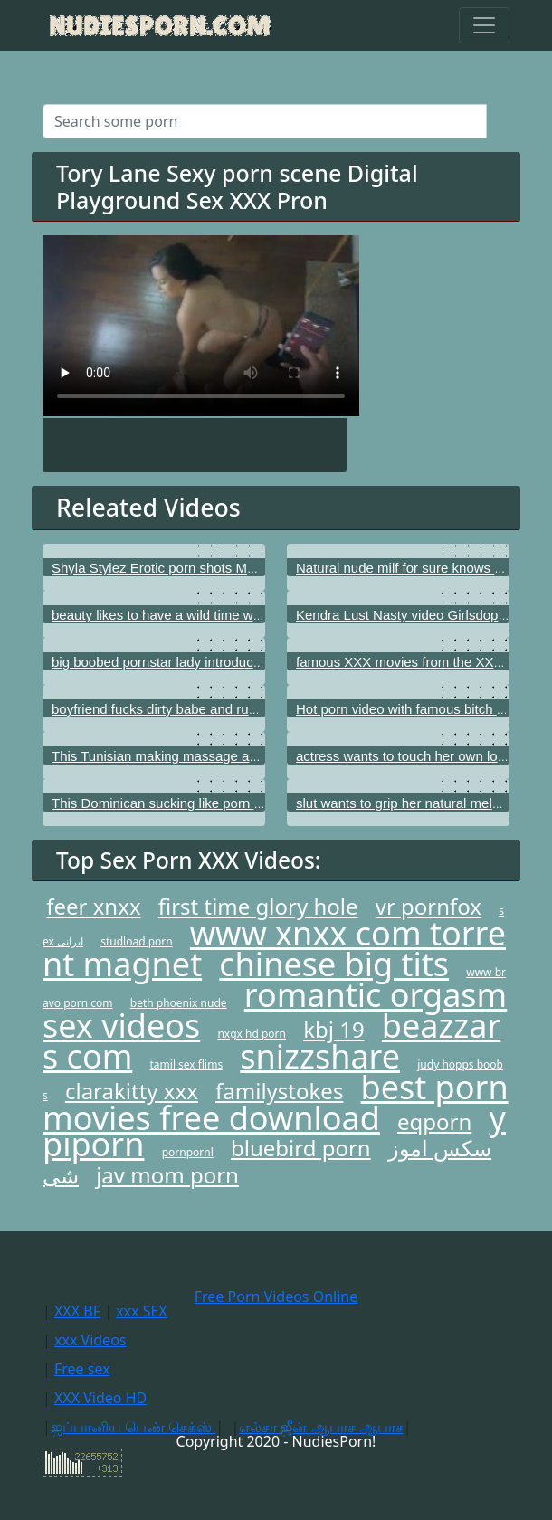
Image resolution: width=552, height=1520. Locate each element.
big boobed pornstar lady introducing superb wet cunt (211, 662)
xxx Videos (90, 1340)
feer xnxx (93, 906)
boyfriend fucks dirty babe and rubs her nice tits (194, 709)
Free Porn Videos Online (276, 1296)
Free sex (82, 1369)
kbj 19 (333, 1029)
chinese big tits (334, 964)
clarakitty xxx (131, 1091)
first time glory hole (258, 906)
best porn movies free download (276, 1102)
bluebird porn (301, 1148)
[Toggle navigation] (484, 25)
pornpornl (188, 1152)
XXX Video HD (100, 1398)
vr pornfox (428, 906)
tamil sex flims (187, 1064)
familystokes (279, 1091)
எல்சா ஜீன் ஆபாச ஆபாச (321, 1427)
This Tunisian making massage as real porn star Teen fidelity (233, 756)
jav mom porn (167, 1175)
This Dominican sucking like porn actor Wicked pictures (218, 803)
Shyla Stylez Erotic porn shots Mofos (162, 567)
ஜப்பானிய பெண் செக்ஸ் (133, 1427)
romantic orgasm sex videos (275, 1010)
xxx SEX (141, 1311)
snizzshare (320, 1056)
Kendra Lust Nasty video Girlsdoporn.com (421, 614)
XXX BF (77, 1311)
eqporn (434, 1121)
